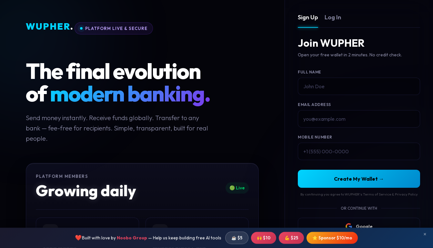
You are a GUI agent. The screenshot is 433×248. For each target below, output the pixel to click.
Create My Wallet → (359, 179)
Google (359, 226)
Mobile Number (315, 137)
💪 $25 (291, 239)
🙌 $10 (263, 239)
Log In (333, 17)
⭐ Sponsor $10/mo (332, 239)
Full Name (309, 72)
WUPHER (50, 26)
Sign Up (308, 17)
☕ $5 (236, 239)
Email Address (314, 104)
